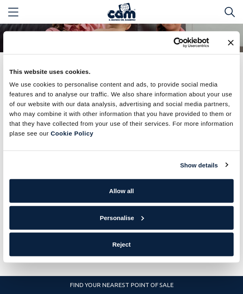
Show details (199, 164)
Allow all (121, 190)
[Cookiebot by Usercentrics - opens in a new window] (173, 43)
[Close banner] (231, 42)
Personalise (122, 217)
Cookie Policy (72, 133)
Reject (121, 244)
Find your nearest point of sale (122, 284)
